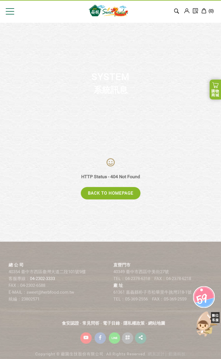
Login (186, 10)
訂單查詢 (195, 10)
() (207, 11)
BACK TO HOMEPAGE (110, 193)
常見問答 (90, 326)
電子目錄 (111, 326)
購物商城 (215, 93)
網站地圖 (156, 326)
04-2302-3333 (42, 281)
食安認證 (70, 326)
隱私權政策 (134, 326)
